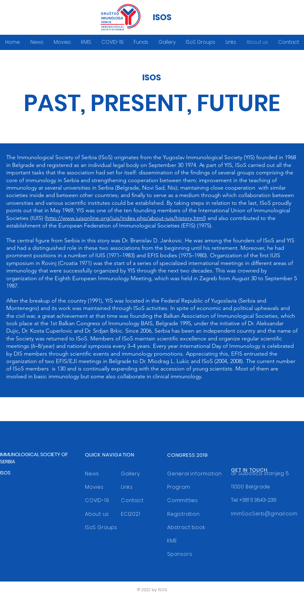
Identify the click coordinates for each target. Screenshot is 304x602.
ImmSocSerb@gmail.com (264, 513)
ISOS (162, 17)
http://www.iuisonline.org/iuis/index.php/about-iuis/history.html (125, 218)
